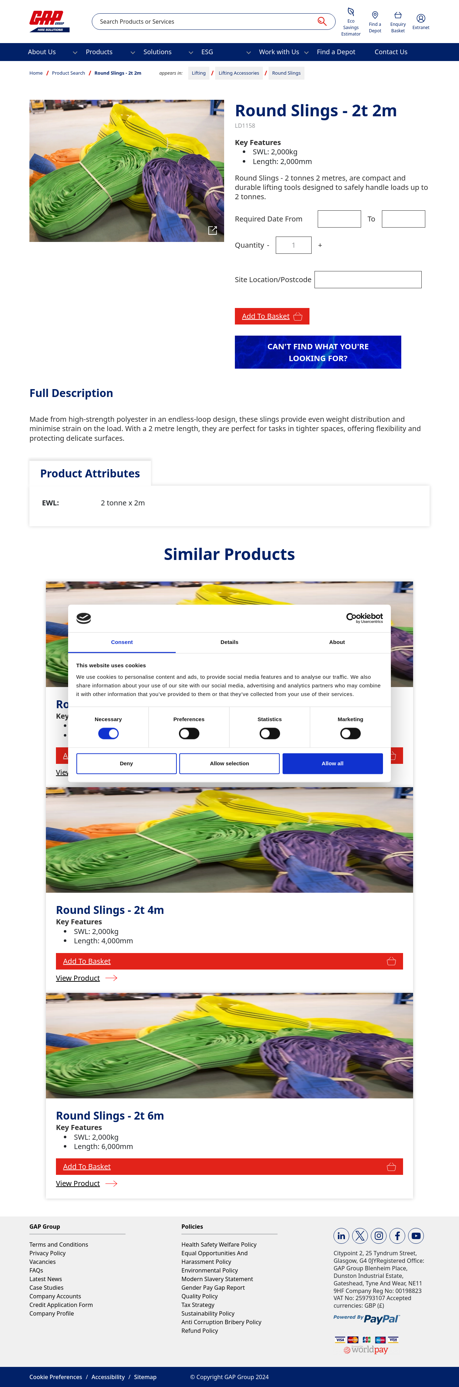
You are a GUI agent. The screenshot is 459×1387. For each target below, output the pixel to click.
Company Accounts (55, 1296)
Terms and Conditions (58, 1244)
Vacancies (42, 1262)
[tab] (90, 473)
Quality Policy (199, 1296)
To (371, 219)
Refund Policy (199, 1331)
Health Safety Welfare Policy (218, 1244)
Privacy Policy (47, 1253)
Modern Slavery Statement (217, 1279)
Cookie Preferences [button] (55, 1377)
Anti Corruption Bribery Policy (221, 1322)
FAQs (36, 1270)
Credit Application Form (61, 1305)
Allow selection (229, 763)
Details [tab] (229, 642)
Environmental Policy (209, 1270)
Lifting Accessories (239, 73)
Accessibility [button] (108, 1377)
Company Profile (51, 1313)
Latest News (45, 1279)
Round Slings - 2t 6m (110, 1115)
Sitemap (145, 1377)
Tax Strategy (197, 1305)
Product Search (68, 73)
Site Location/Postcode (273, 279)
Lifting (199, 73)
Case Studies (46, 1288)
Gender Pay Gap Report (213, 1288)
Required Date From (269, 219)
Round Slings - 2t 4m (110, 910)
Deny (126, 763)
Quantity (249, 245)
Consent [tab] (122, 642)
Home (36, 73)
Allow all (333, 763)
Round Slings (286, 73)
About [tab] (337, 642)
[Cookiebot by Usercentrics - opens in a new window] (351, 618)
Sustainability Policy (208, 1313)
